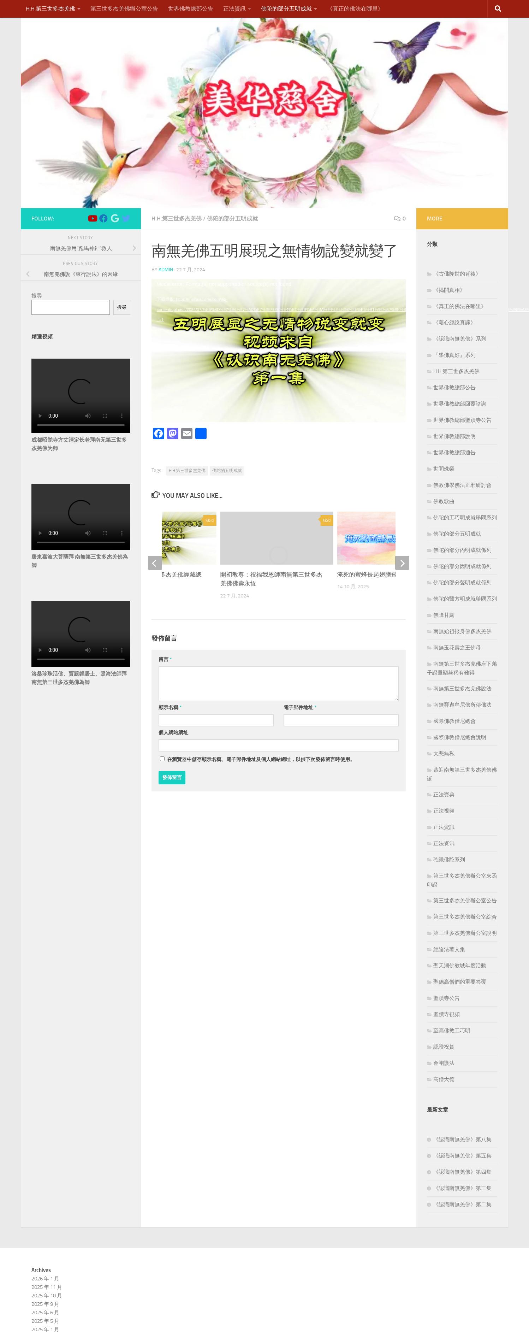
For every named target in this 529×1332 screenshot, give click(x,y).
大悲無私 (443, 753)
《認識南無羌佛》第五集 (462, 1156)
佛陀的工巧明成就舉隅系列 (465, 517)
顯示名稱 (170, 708)
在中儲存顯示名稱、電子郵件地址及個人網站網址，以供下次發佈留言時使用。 (261, 759)
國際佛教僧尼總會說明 (459, 737)
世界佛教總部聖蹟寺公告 (462, 420)
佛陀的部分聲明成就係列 (462, 582)
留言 (165, 659)
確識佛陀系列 (449, 859)
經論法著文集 (449, 949)
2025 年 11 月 (46, 1287)
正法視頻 (443, 811)
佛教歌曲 (443, 501)
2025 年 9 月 (45, 1304)
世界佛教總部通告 (454, 452)
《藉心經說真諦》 (454, 322)
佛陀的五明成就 (227, 470)
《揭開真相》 (449, 290)
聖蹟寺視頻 (446, 1014)
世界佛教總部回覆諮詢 (459, 404)
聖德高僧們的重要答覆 (459, 982)
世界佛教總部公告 (190, 8)
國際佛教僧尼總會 (454, 721)
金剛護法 (443, 1063)
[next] (402, 563)
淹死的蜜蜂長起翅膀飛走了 (373, 574)
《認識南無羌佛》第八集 (462, 1139)
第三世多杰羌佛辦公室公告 (124, 8)
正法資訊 (234, 8)
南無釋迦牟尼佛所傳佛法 (462, 705)
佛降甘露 (443, 615)
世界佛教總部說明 (454, 436)
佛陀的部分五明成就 (286, 8)
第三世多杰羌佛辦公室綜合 (465, 917)
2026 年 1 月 (45, 1278)
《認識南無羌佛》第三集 (462, 1188)
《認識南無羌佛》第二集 (462, 1204)
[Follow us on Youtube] (92, 218)
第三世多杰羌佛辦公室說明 (465, 933)
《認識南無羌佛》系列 (459, 339)
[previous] (155, 563)
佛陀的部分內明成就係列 (462, 550)
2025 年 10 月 (46, 1295)
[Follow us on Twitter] (126, 218)
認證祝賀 (443, 1047)
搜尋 (36, 296)
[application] (278, 350)
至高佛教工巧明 (451, 1030)
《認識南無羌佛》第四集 (462, 1172)
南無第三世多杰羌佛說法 (462, 688)
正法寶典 (443, 794)
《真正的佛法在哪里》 (355, 8)
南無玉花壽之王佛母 (457, 647)
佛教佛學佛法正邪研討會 (462, 485)
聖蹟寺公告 (446, 998)
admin (166, 270)
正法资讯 (443, 843)
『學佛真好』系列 (454, 355)
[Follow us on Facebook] (103, 218)
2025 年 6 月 (45, 1312)
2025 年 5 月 (45, 1321)
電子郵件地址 (300, 708)
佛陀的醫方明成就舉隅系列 (465, 599)
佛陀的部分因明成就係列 (462, 566)
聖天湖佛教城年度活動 (459, 965)
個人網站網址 (173, 733)
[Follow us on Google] (115, 218)
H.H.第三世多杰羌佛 (50, 8)
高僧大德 (443, 1079)
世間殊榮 (443, 469)
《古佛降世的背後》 (457, 274)
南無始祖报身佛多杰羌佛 (462, 631)
